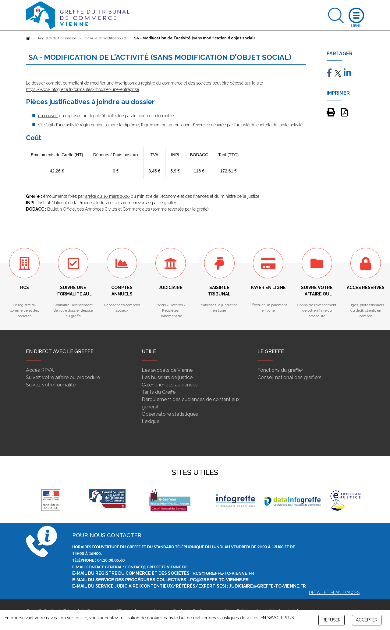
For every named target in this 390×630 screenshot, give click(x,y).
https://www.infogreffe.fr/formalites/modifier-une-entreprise (82, 89)
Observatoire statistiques (170, 414)
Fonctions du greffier (280, 370)
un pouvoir (48, 115)
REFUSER (331, 619)
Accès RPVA (40, 370)
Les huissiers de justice (167, 377)
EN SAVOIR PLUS (277, 617)
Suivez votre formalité (51, 385)
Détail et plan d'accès (334, 592)
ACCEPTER (367, 619)
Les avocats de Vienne (167, 370)
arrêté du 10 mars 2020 (107, 196)
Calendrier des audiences (170, 385)
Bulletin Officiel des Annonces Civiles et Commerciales (98, 209)
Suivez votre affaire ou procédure (63, 377)
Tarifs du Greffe (159, 392)
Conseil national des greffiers (289, 377)
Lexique (150, 421)
